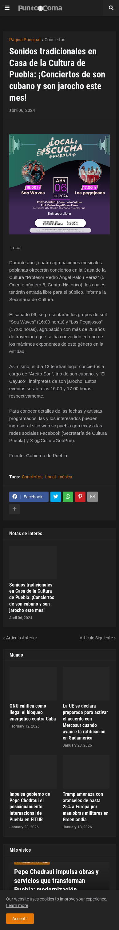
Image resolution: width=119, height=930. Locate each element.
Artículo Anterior (21, 637)
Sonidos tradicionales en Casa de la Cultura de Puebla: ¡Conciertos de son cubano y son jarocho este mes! (31, 597)
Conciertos (55, 39)
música (65, 477)
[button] (7, 8)
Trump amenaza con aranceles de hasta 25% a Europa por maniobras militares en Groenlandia (86, 806)
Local (50, 477)
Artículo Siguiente (96, 637)
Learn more (17, 905)
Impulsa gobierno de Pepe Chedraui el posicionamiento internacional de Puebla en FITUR (30, 806)
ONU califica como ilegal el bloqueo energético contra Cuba (33, 712)
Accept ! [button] (20, 918)
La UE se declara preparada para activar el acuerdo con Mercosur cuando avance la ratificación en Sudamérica (85, 722)
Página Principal (24, 39)
